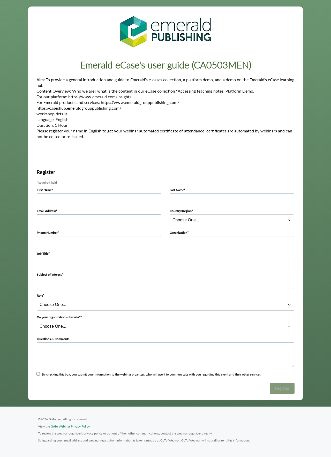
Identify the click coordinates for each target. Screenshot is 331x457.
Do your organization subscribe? (58, 317)
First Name (44, 190)
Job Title (42, 254)
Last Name (177, 190)
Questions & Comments (53, 339)
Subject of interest (49, 274)
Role (40, 295)
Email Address (46, 211)
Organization (178, 233)
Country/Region (181, 211)
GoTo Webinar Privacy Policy (70, 426)
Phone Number (47, 233)
